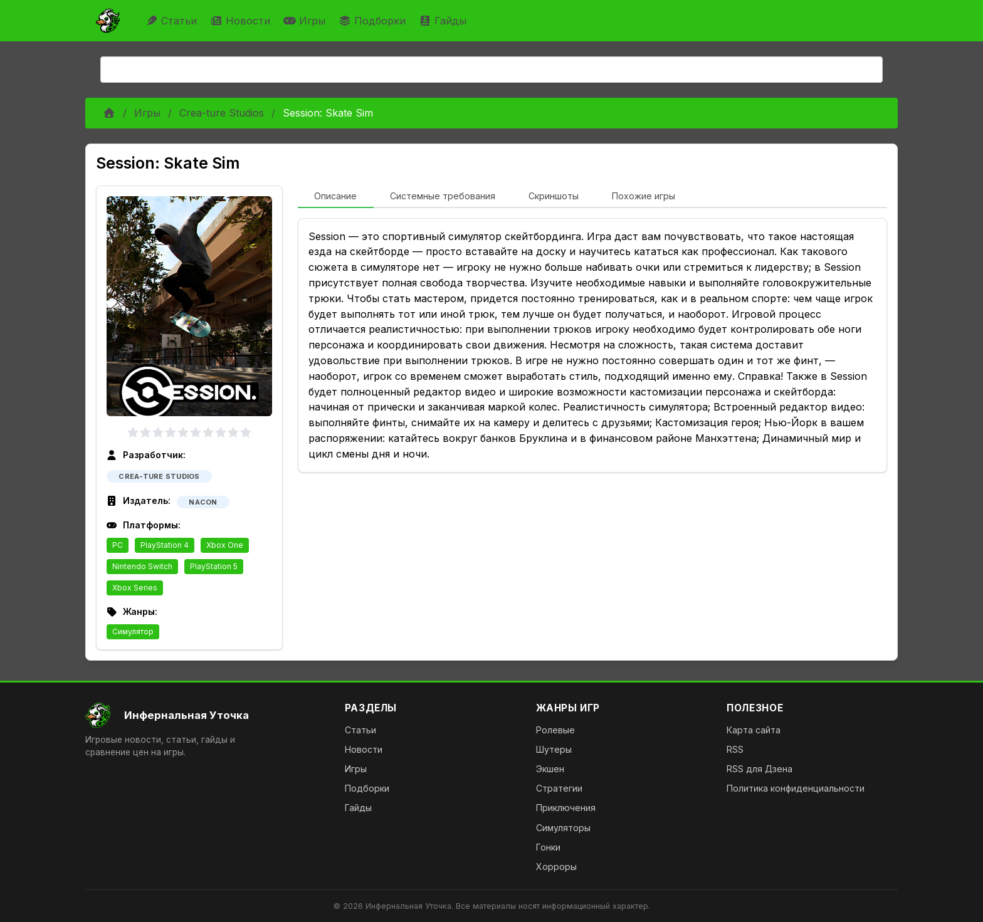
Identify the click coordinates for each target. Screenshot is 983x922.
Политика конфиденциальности (796, 788)
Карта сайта (754, 730)
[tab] (336, 197)
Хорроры (556, 866)
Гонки (548, 847)
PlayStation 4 (164, 545)
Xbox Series (134, 587)
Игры (306, 20)
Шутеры (554, 749)
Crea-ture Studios (221, 113)
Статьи (172, 20)
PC (117, 545)
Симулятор (133, 631)
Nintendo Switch (142, 566)
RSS (735, 749)
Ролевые (555, 730)
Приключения (566, 807)
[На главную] (205, 715)
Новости (241, 20)
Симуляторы (563, 827)
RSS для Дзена (759, 768)
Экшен (550, 768)
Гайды (444, 20)
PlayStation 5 (214, 566)
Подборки (374, 20)
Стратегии (559, 788)
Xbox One (224, 545)
